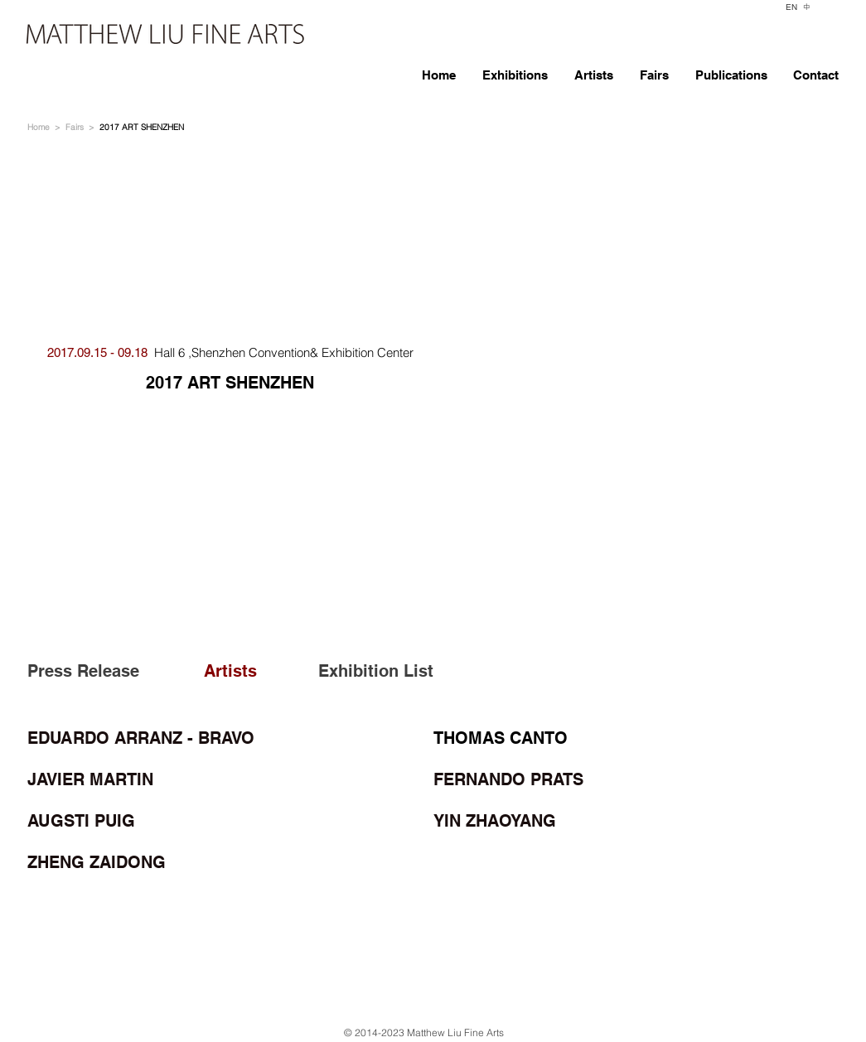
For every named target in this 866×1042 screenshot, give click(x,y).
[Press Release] (86, 670)
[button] (636, 369)
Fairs (74, 127)
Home (38, 127)
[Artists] (248, 670)
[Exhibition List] (374, 670)
